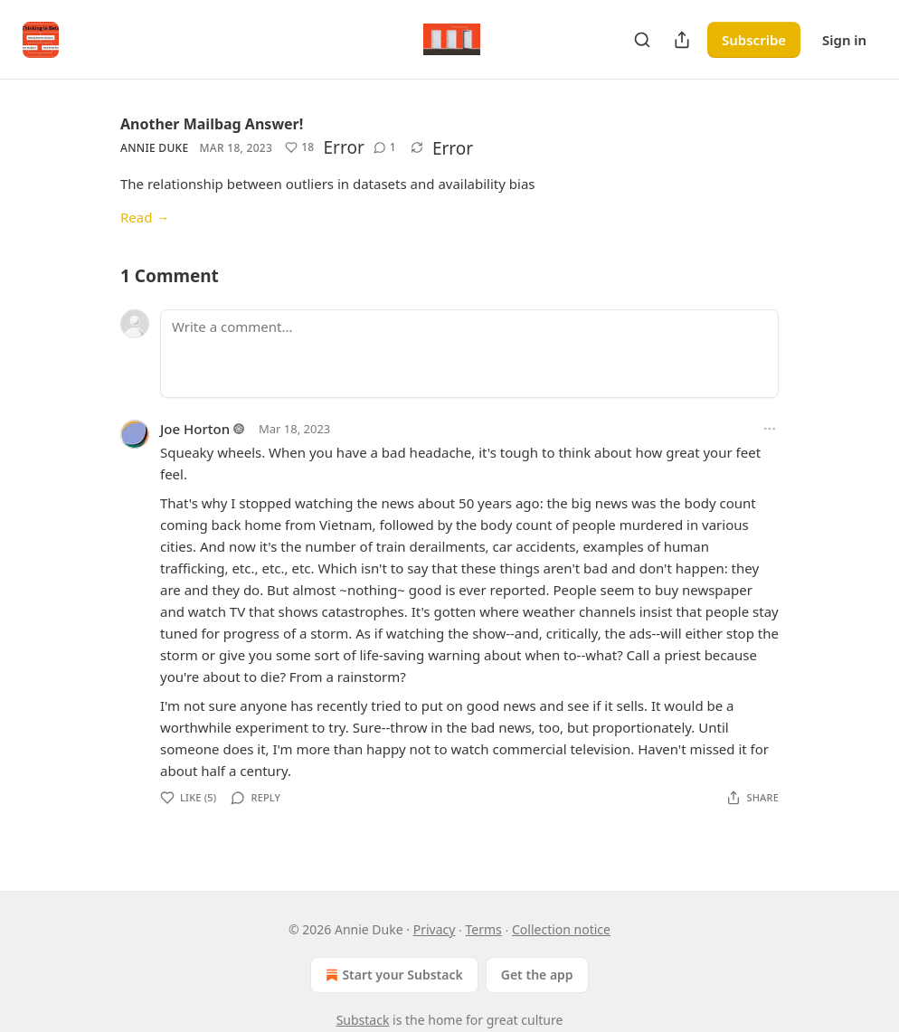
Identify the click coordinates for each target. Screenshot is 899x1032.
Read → (144, 217)
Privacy (434, 929)
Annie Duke (154, 148)
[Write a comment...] (469, 353)
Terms (484, 929)
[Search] (642, 40)
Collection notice (561, 929)
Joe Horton (195, 429)
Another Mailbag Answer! (211, 124)
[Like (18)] (299, 147)
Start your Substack (392, 975)
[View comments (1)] (385, 147)
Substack (363, 1019)
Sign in (844, 40)
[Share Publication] (682, 40)
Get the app (537, 974)
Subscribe (754, 40)
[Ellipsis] (769, 428)
